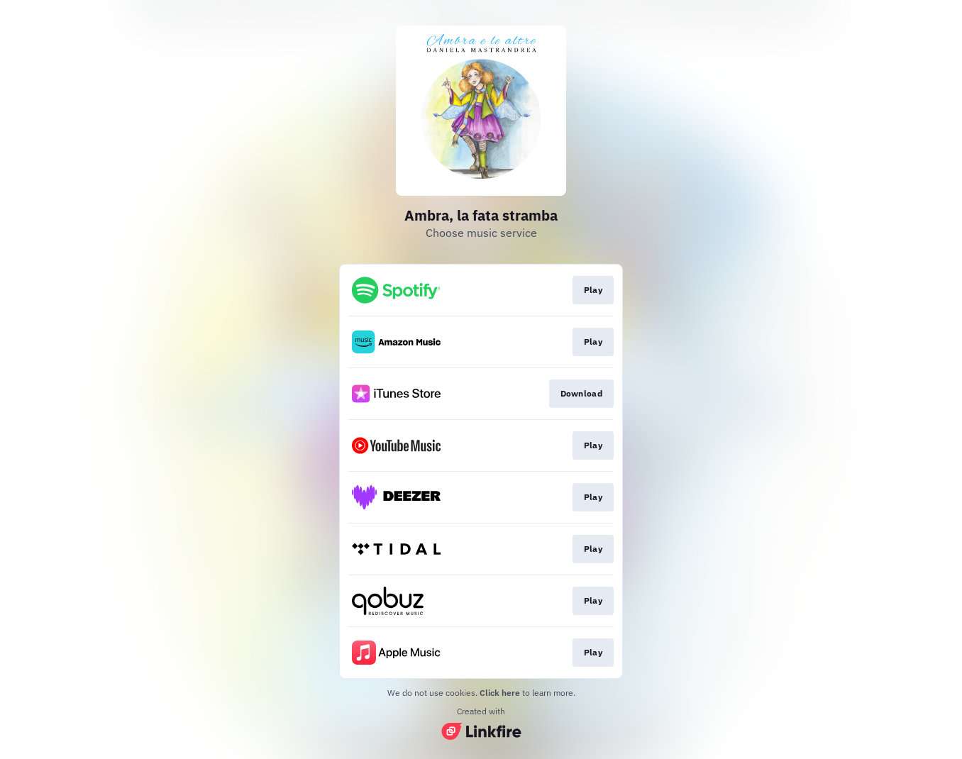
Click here (500, 692)
